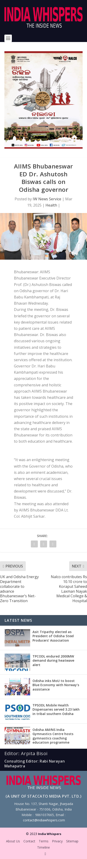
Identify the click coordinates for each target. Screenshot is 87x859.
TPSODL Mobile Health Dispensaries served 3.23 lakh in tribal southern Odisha (56, 709)
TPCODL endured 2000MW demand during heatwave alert (53, 660)
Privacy (57, 841)
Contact (29, 841)
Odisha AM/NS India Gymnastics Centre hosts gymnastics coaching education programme (52, 736)
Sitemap (72, 841)
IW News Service (47, 198)
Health (51, 205)
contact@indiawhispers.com (44, 820)
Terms (43, 841)
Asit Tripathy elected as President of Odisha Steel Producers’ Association (53, 636)
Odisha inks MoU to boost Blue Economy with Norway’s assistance (55, 685)
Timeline (43, 847)
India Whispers (49, 834)
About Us (13, 841)
